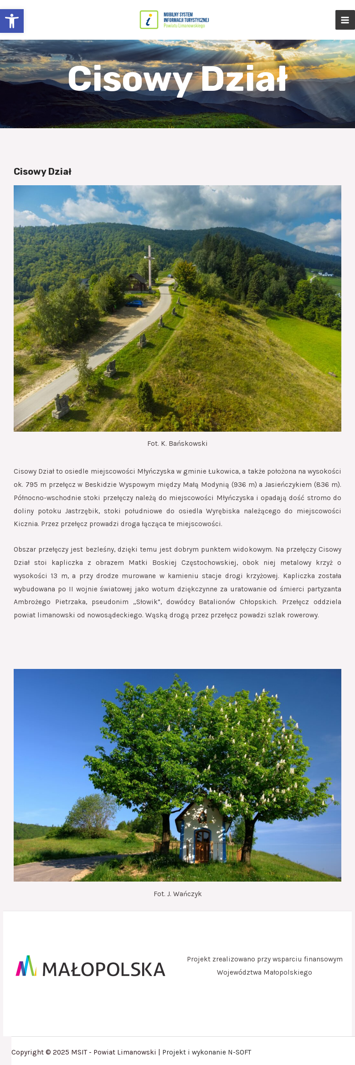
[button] (12, 21)
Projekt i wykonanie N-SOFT (206, 1052)
